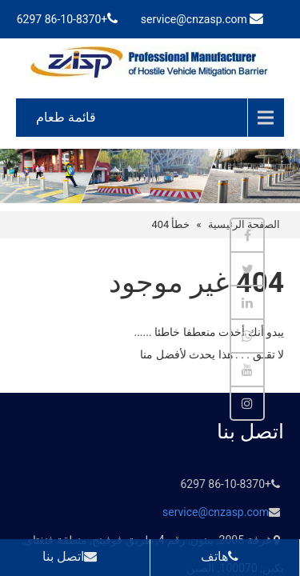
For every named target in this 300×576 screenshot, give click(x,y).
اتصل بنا (73, 556)
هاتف (223, 556)
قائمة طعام (66, 117)
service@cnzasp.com (194, 19)
